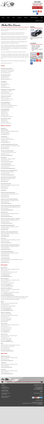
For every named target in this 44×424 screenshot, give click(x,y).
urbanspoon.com (6, 274)
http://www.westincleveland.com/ (6, 155)
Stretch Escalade (22, 392)
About (8, 17)
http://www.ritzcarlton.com (5, 142)
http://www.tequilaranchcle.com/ (6, 367)
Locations (19, 17)
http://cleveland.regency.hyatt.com (7, 161)
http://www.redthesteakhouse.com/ (7, 285)
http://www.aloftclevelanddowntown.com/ (8, 168)
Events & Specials (34, 17)
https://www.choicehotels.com (6, 242)
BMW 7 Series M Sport (36, 392)
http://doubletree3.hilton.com (6, 249)
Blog (42, 17)
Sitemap (41, 408)
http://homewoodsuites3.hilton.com (7, 209)
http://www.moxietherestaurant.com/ (7, 350)
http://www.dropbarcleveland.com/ (7, 373)
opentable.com (8, 284)
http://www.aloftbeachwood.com (6, 216)
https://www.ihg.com (4, 181)
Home (3, 17)
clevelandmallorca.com (7, 308)
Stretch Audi (8, 392)
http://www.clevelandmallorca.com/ (7, 310)
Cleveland (38, 45)
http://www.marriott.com (5, 134)
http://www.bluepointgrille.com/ (6, 276)
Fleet (13, 17)
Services (26, 17)
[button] (2, 391)
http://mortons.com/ (4, 321)
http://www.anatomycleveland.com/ (7, 360)
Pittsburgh (41, 49)
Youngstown (38, 46)
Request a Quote (37, 7)
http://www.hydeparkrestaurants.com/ (7, 295)
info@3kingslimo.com (39, 406)
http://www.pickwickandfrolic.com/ (7, 341)
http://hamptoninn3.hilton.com (6, 203)
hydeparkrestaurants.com (7, 293)
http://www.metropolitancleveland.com (7, 174)
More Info (8, 394)
